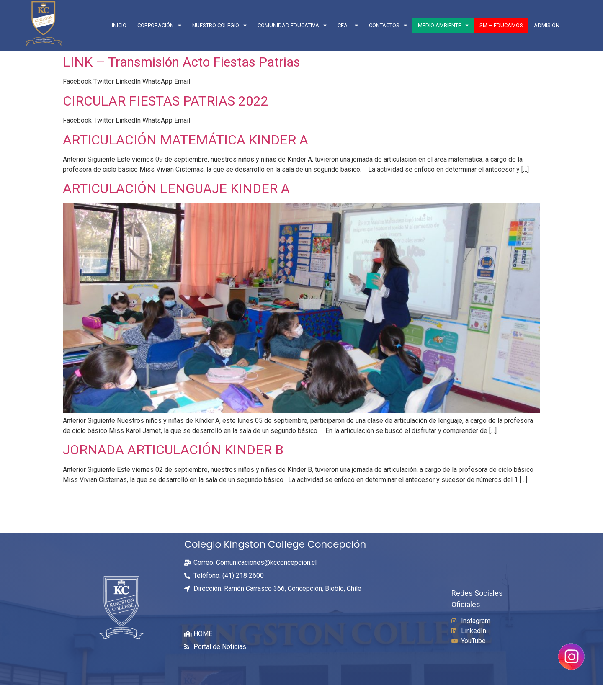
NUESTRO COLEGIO (219, 25)
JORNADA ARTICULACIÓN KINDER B (173, 450)
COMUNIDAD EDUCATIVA (292, 25)
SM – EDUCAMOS (501, 25)
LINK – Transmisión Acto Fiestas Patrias (181, 62)
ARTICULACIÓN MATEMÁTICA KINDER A (187, 140)
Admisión (546, 25)
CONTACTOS (388, 25)
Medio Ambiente (443, 25)
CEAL (348, 25)
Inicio (119, 25)
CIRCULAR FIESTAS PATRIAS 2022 (165, 101)
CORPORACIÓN (159, 25)
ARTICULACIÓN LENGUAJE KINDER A (178, 188)
